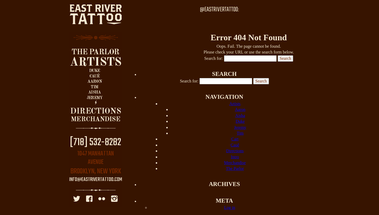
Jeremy (94, 98)
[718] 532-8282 (95, 142)
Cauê (94, 76)
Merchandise (95, 119)
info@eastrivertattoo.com (95, 179)
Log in (229, 207)
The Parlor (95, 52)
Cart (235, 139)
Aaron (94, 82)
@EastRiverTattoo (219, 9)
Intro (235, 157)
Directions (95, 111)
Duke (94, 71)
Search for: (213, 58)
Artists (96, 62)
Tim (94, 87)
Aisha (94, 92)
